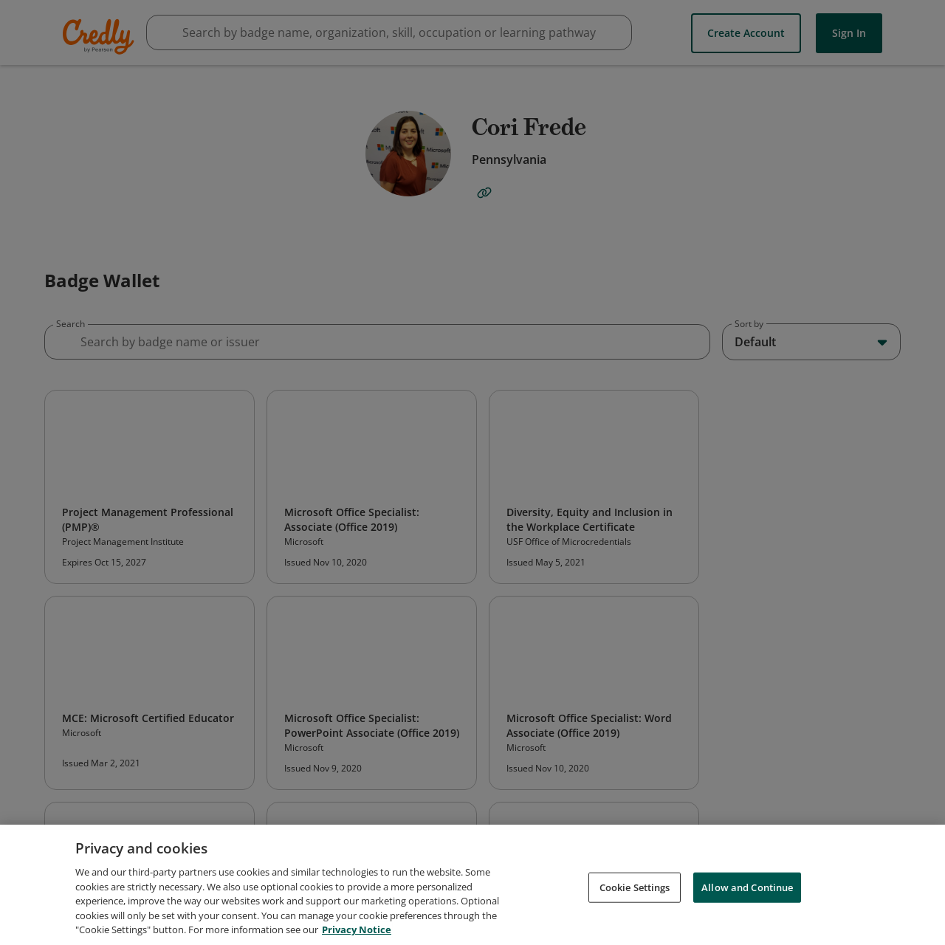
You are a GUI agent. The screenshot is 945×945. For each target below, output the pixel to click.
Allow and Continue (747, 886)
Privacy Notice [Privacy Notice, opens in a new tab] (356, 929)
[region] (472, 885)
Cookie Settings (634, 886)
